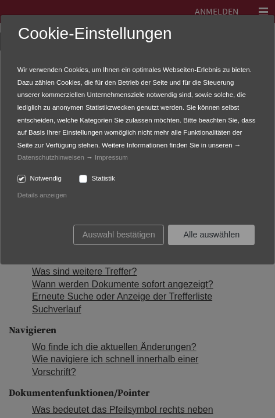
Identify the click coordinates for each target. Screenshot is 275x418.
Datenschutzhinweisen (50, 157)
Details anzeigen (42, 195)
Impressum (111, 157)
